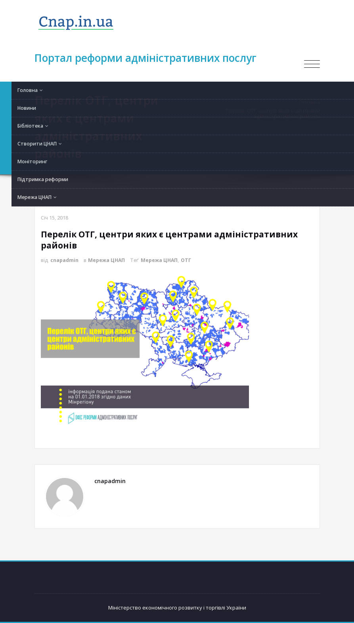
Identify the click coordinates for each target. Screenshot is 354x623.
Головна (311, 101)
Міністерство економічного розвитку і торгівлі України (177, 607)
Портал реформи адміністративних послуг (145, 58)
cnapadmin (64, 260)
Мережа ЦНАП (106, 260)
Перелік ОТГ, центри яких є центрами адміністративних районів (275, 113)
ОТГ (186, 260)
